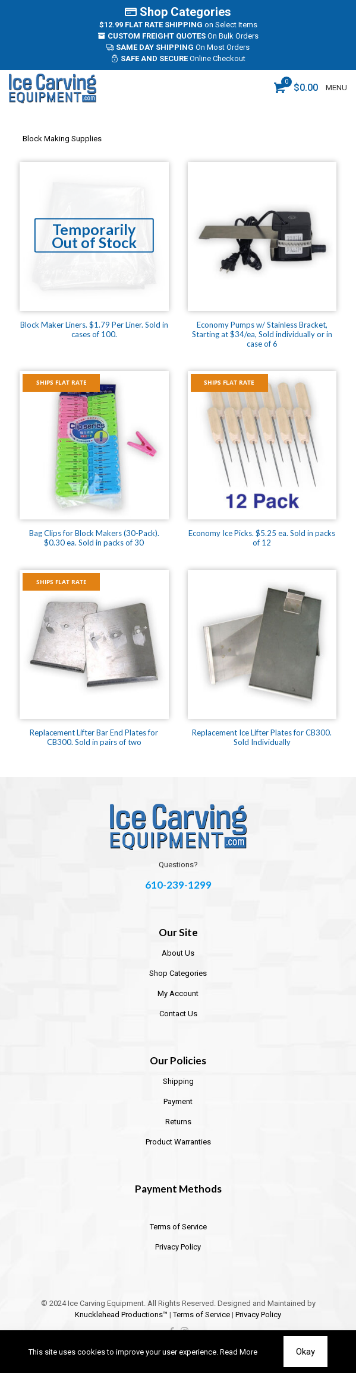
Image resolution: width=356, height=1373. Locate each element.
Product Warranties (178, 1141)
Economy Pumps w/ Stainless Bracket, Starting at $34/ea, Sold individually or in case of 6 (262, 334)
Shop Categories (178, 12)
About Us (178, 953)
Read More (238, 1351)
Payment (178, 1101)
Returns (178, 1121)
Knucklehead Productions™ (121, 1314)
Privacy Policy (178, 1246)
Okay (305, 1351)
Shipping (178, 1081)
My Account (178, 993)
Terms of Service (178, 1226)
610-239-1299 (178, 885)
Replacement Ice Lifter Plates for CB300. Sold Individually (262, 737)
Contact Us (178, 1013)
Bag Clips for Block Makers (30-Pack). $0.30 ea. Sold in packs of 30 (94, 537)
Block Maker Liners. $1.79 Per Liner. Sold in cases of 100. (94, 329)
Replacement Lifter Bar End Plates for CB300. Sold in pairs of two (94, 737)
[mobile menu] (340, 88)
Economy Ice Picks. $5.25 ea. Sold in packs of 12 (261, 537)
